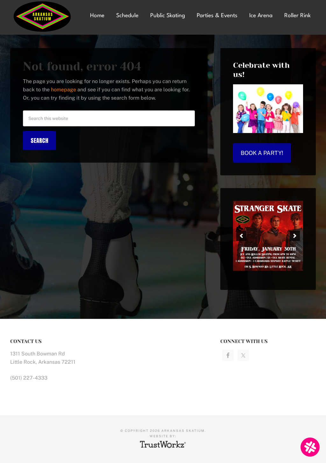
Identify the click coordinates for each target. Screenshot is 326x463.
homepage (63, 90)
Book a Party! (262, 153)
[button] (241, 236)
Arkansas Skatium (45, 16)
